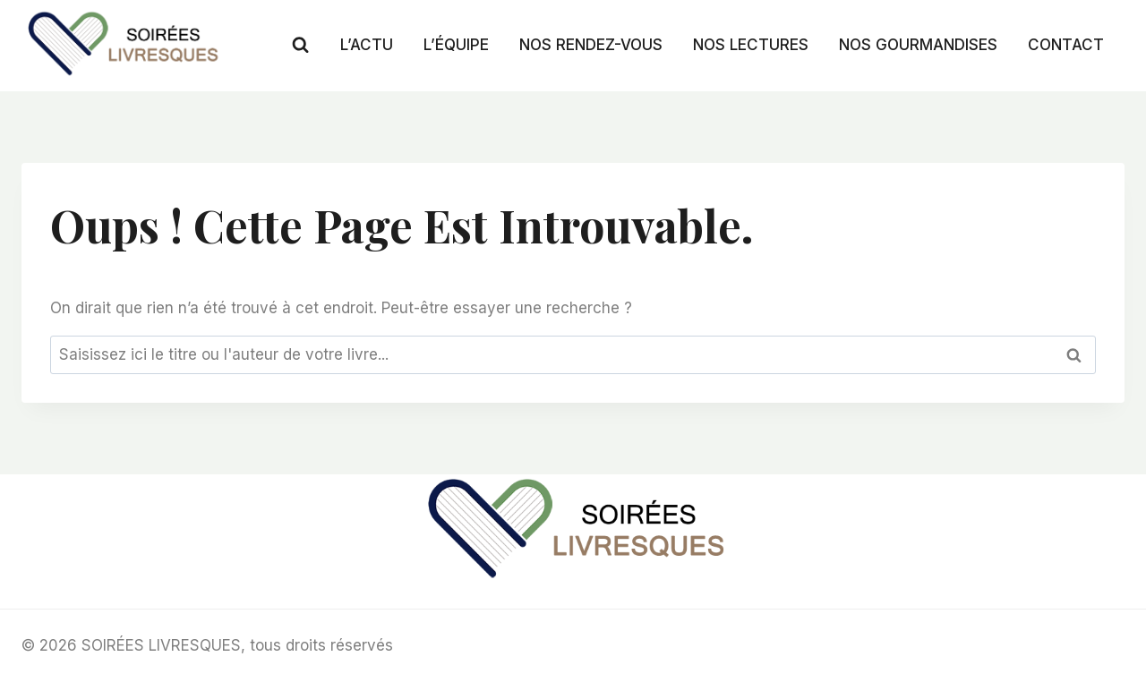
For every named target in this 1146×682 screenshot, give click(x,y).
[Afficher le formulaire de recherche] (300, 45)
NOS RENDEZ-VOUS (591, 45)
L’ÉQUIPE (456, 45)
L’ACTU (366, 45)
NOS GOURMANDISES (918, 45)
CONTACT (1066, 45)
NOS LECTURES (750, 45)
